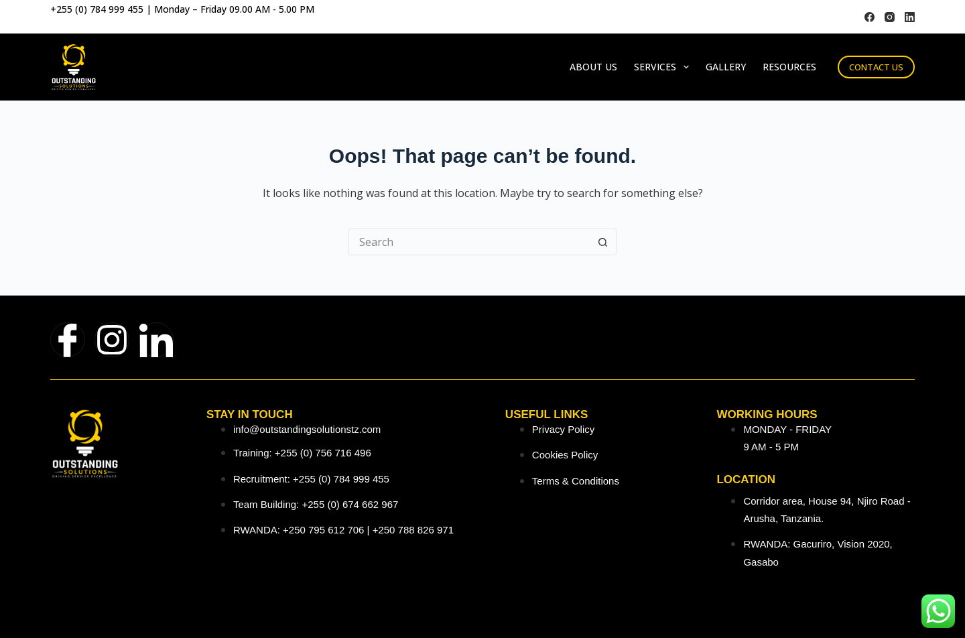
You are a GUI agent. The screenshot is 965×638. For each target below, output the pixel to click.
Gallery (726, 66)
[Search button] (603, 242)
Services (664, 67)
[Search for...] (469, 242)
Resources (789, 66)
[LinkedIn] (910, 17)
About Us (593, 66)
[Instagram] (890, 17)
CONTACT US (876, 67)
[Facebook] (869, 17)
